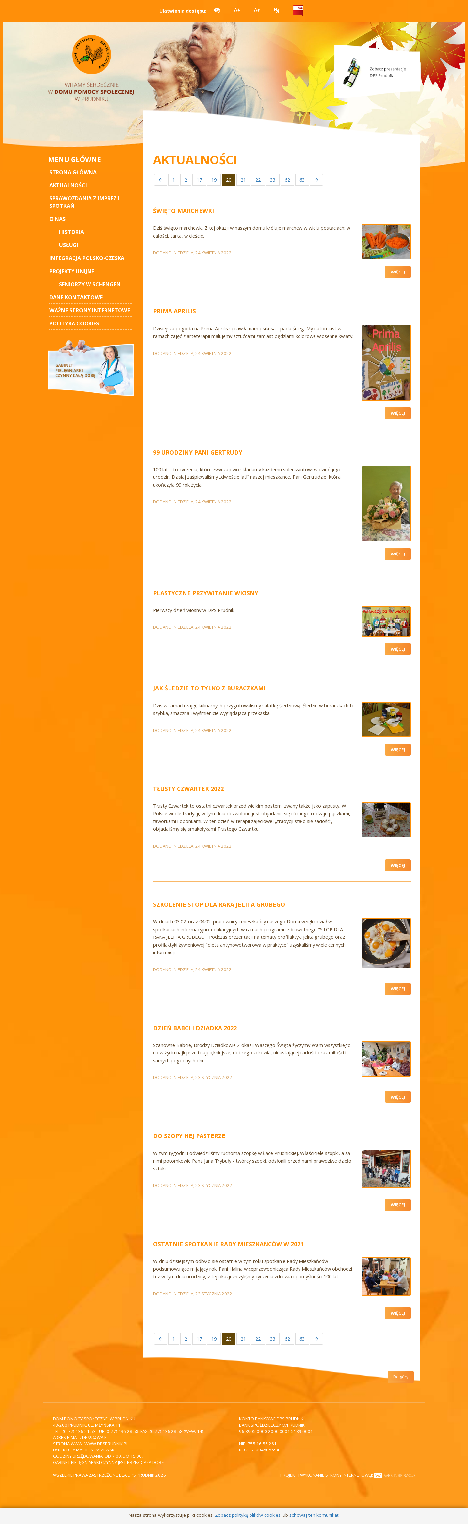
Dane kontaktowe (76, 297)
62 (287, 179)
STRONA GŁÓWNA (73, 172)
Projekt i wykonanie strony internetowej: (347, 1475)
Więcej (398, 272)
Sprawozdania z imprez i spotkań (84, 202)
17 (199, 179)
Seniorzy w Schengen (90, 284)
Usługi (68, 245)
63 (302, 179)
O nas (57, 219)
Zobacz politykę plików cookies (248, 1515)
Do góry (400, 1377)
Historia (71, 232)
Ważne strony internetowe (89, 310)
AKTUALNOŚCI (68, 185)
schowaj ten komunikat (314, 1515)
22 (258, 179)
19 (214, 179)
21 (243, 179)
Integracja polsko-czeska (86, 258)
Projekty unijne (71, 271)
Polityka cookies (74, 323)
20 (228, 179)
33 (272, 179)
